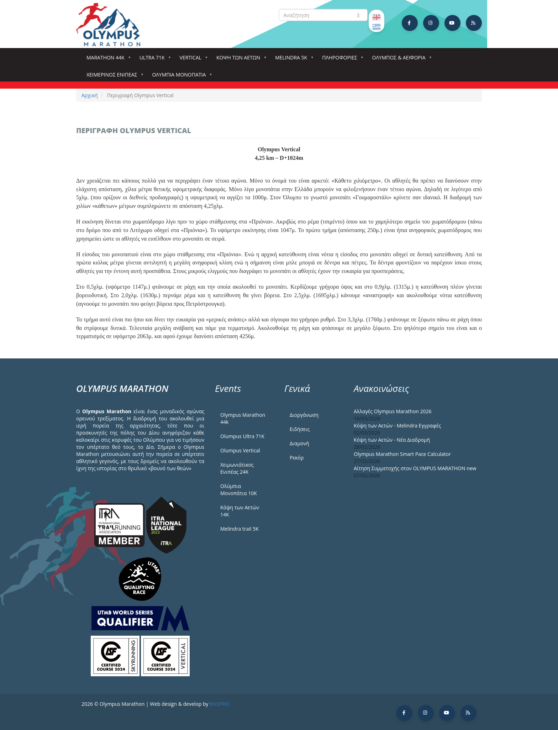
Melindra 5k (292, 59)
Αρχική (89, 95)
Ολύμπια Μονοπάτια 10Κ (238, 490)
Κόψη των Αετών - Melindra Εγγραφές (397, 425)
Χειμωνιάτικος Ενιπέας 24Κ (237, 468)
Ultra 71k (154, 59)
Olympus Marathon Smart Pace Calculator (402, 454)
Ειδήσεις (300, 429)
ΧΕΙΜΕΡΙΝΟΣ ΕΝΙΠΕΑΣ (113, 76)
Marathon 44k (106, 59)
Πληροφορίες (341, 59)
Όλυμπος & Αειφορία (400, 59)
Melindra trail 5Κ (239, 528)
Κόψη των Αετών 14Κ (239, 511)
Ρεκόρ (297, 457)
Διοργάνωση (304, 414)
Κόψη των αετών (239, 59)
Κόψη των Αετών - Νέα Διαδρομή (392, 439)
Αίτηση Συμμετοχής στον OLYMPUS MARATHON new (415, 468)
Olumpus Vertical (240, 450)
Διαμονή (299, 443)
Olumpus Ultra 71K (242, 436)
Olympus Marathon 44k (242, 418)
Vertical (192, 59)
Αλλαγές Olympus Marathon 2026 (393, 411)
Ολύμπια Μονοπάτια (180, 76)
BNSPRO (219, 703)
